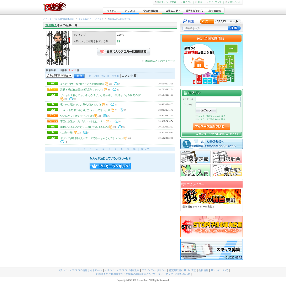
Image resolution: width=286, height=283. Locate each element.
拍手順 (115, 75)
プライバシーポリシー (154, 270)
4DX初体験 (67, 132)
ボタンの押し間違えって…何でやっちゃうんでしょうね (91, 138)
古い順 (105, 75)
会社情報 (203, 270)
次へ (143, 149)
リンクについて (219, 270)
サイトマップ (213, 2)
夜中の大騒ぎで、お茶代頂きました (80, 104)
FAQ (198, 2)
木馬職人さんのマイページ (160, 60)
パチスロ (122, 270)
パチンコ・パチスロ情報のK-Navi (58, 19)
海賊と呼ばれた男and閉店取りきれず (81, 89)
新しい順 (94, 75)
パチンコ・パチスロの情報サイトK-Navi (80, 270)
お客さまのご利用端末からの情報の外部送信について (126, 274)
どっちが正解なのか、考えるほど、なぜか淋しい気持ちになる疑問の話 (100, 95)
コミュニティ (85, 19)
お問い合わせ (233, 2)
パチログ (99, 19)
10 (134, 149)
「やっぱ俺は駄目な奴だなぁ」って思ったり (85, 110)
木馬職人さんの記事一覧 (119, 19)
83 (118, 41)
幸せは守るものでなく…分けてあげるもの (84, 127)
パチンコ (110, 270)
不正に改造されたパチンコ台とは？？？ (82, 121)
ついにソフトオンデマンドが (77, 115)
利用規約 (134, 270)
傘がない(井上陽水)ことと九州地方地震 (82, 84)
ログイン (185, 2)
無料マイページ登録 (165, 2)
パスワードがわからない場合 (210, 119)
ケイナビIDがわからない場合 (211, 116)
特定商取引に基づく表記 (182, 270)
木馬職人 (51, 25)
